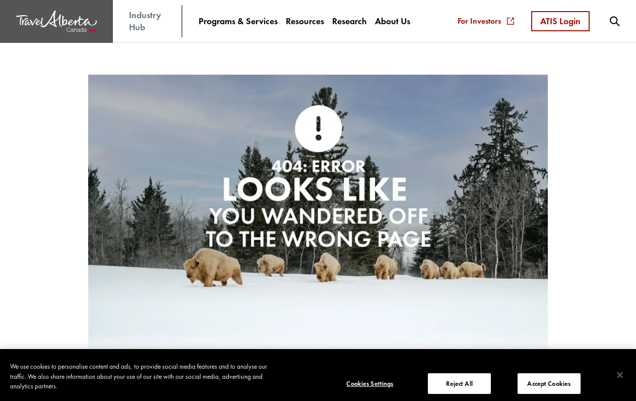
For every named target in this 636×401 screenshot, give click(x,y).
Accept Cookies (548, 385)
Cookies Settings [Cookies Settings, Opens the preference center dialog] (369, 385)
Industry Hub (145, 21)
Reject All (459, 385)
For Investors (486, 21)
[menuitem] (238, 21)
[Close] (620, 377)
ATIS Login (560, 21)
